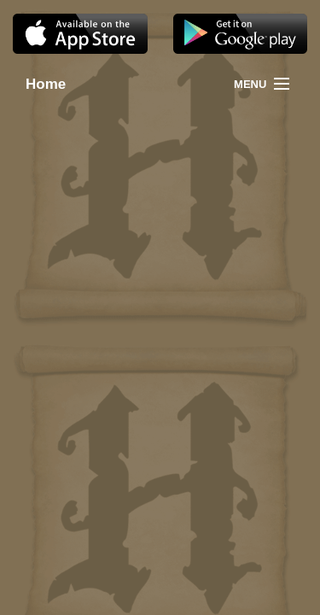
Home (32, 84)
